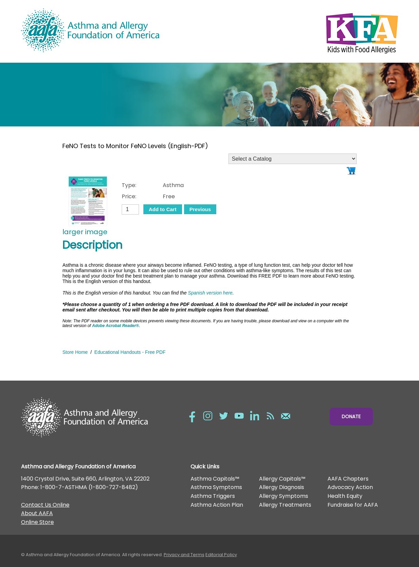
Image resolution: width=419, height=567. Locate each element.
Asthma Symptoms (216, 487)
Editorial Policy (221, 554)
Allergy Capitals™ (282, 479)
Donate (351, 416)
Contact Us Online (45, 505)
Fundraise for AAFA (352, 505)
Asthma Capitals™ (215, 479)
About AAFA (37, 513)
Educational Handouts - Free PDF (129, 352)
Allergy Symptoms (283, 496)
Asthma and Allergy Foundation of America (115, 30)
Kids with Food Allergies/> (304, 31)
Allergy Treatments (285, 505)
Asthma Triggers (213, 496)
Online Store (37, 522)
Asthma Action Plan (217, 505)
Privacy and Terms (184, 554)
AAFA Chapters (347, 479)
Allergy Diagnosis (281, 487)
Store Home (75, 352)
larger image (84, 232)
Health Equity (344, 496)
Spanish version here (210, 293)
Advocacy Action (350, 487)
